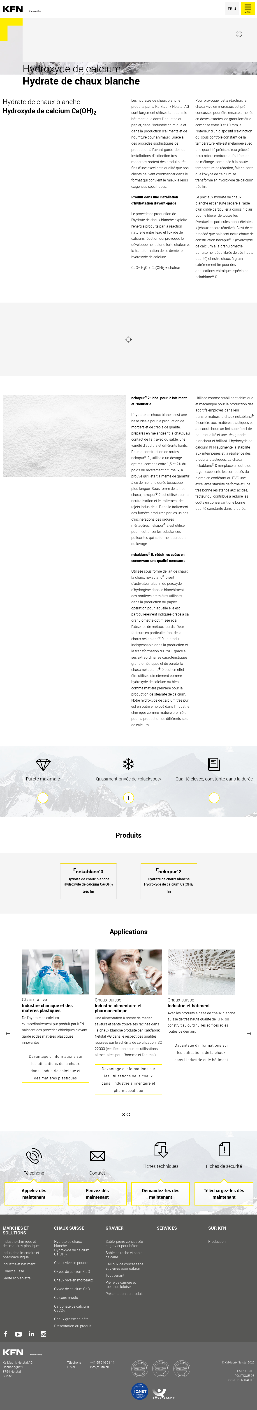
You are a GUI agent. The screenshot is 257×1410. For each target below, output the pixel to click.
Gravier (115, 1228)
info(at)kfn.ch (99, 1367)
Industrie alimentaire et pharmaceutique (21, 1255)
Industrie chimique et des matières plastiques (21, 1243)
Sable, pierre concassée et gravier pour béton (124, 1243)
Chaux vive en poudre (73, 1267)
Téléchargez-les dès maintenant (224, 1193)
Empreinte (245, 1371)
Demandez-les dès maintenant (160, 1193)
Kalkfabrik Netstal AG (23, 9)
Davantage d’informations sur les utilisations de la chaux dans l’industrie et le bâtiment (201, 1052)
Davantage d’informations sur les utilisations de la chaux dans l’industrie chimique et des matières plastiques (55, 1067)
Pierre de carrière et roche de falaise (121, 1284)
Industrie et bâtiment (19, 1264)
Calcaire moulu (73, 1303)
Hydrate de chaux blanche (73, 1247)
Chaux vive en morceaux (73, 1284)
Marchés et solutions (16, 1231)
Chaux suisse (13, 1271)
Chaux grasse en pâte (71, 1319)
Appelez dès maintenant (34, 1193)
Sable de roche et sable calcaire (124, 1255)
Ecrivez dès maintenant (97, 1193)
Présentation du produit (72, 1326)
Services (167, 1228)
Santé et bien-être (16, 1278)
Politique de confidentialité (241, 1377)
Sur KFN (217, 1228)
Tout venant (115, 1275)
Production (217, 1241)
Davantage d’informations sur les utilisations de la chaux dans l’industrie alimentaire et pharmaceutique (128, 1079)
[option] (88, 881)
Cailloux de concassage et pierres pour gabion (124, 1266)
